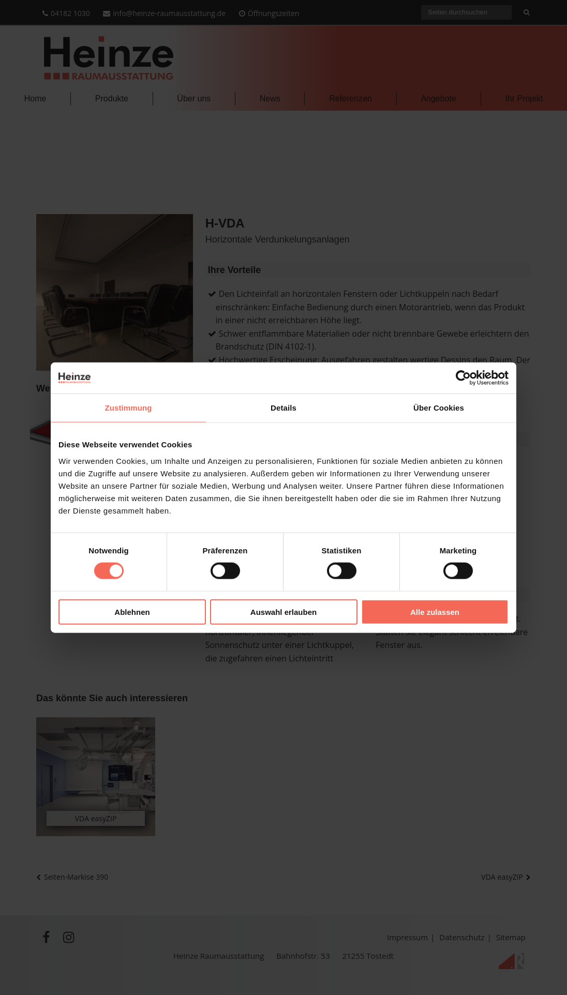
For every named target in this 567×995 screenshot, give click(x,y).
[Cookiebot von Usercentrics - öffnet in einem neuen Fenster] (463, 378)
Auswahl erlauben (283, 611)
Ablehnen (132, 611)
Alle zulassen (434, 611)
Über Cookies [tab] (438, 407)
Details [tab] (283, 407)
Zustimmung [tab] (128, 407)
